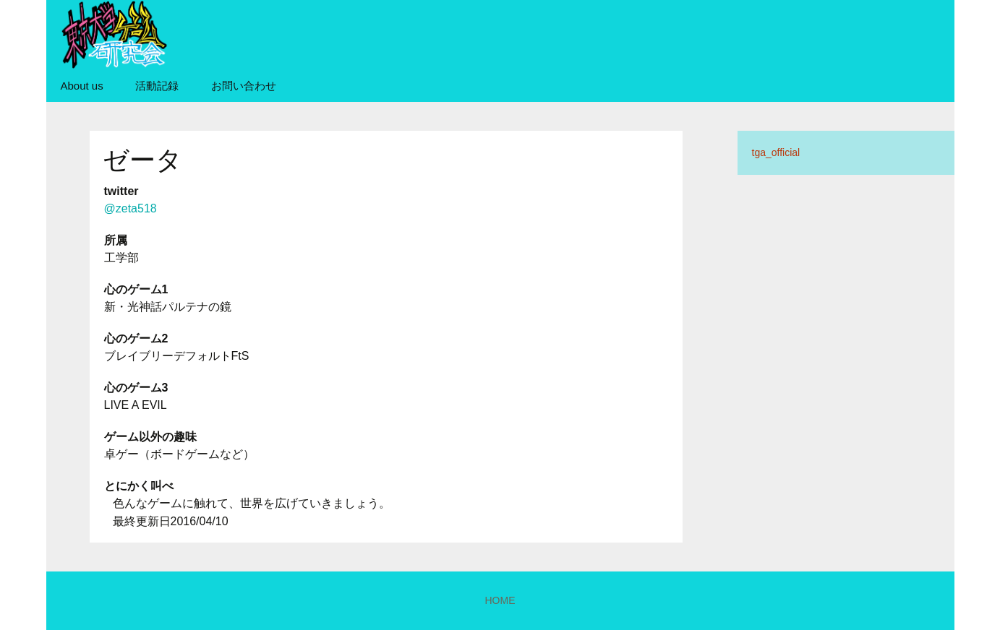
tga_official (776, 152)
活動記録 (157, 85)
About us (82, 85)
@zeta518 (130, 208)
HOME (500, 600)
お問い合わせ (243, 85)
